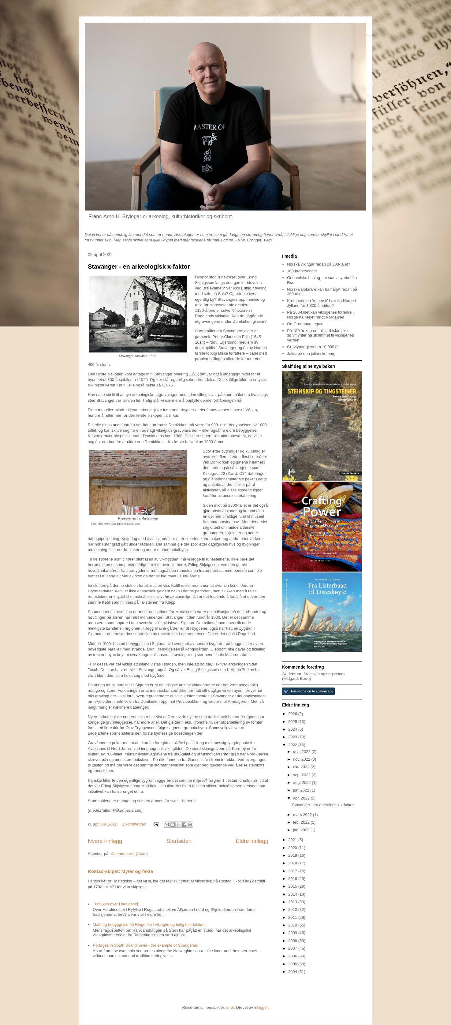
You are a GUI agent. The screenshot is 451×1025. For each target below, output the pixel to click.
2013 (293, 902)
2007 (293, 948)
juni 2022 (301, 790)
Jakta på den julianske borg (311, 353)
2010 (293, 925)
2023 (293, 737)
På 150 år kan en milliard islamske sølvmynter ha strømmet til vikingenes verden (320, 335)
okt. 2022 (302, 767)
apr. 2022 (302, 798)
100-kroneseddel (302, 271)
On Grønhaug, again (305, 324)
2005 (293, 964)
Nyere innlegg (105, 841)
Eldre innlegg (252, 841)
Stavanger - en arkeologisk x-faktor (139, 266)
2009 (293, 932)
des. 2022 (302, 751)
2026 (293, 713)
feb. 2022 (302, 822)
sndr (230, 1007)
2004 (293, 971)
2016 (293, 878)
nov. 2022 (302, 759)
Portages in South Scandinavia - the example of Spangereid (145, 945)
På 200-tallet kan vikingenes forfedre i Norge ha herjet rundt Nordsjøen (320, 314)
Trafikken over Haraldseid (115, 904)
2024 (293, 729)
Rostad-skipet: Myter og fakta (120, 871)
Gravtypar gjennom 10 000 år (313, 347)
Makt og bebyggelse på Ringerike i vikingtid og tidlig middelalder (149, 924)
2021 (293, 839)
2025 (293, 721)
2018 (293, 863)
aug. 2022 (302, 782)
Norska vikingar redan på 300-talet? (318, 264)
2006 (293, 956)
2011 (293, 917)
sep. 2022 (302, 775)
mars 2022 (303, 814)
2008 (293, 940)
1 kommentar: (134, 824)
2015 (293, 886)
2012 (293, 909)
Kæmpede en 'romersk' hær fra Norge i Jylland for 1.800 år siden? (321, 303)
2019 (293, 855)
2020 (293, 847)
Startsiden (179, 841)
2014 (293, 894)
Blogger (261, 1007)
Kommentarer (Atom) (128, 853)
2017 (293, 871)
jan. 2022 (302, 830)
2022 (293, 745)
